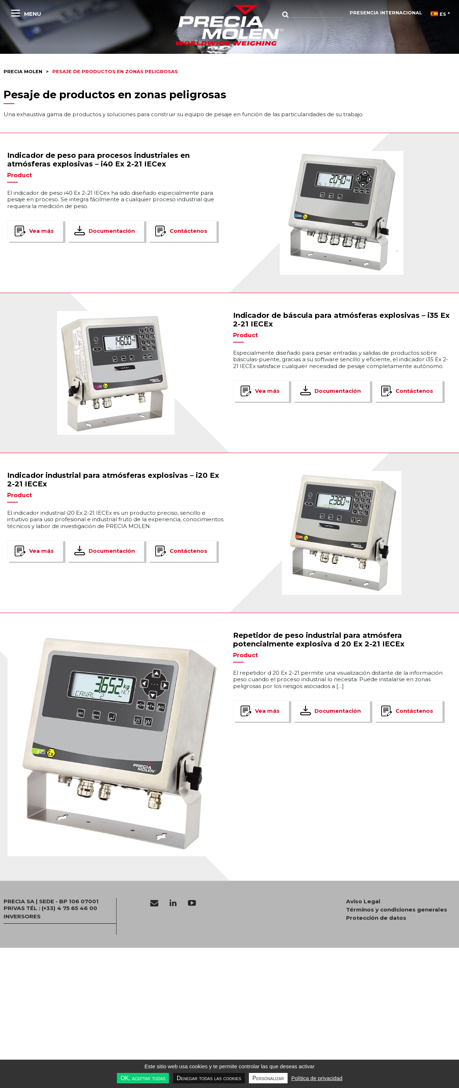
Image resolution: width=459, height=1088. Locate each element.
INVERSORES (22, 916)
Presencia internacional (386, 12)
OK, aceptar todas (142, 1078)
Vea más (41, 230)
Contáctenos (188, 230)
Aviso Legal (363, 901)
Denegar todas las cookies (209, 1078)
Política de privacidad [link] (316, 1078)
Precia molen (23, 71)
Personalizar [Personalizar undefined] (268, 1078)
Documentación (112, 230)
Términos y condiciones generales (396, 909)
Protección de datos (376, 918)
